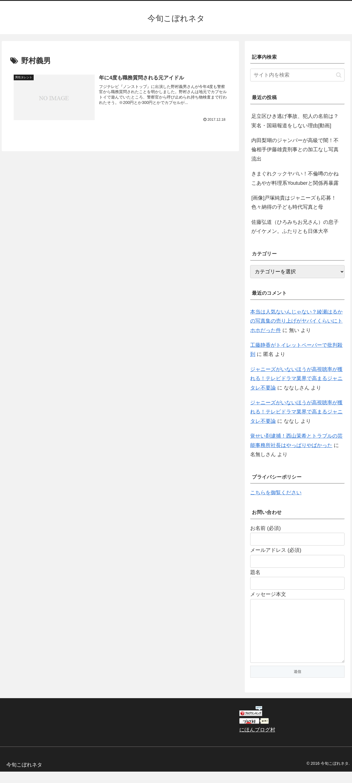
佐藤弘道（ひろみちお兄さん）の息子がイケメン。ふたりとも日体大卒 (295, 226)
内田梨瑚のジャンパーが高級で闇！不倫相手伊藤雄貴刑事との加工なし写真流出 (295, 150)
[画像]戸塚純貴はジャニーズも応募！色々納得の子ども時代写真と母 (293, 202)
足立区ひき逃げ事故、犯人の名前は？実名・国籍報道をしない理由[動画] (295, 120)
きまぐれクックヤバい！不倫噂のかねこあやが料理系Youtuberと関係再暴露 (295, 178)
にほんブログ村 (257, 741)
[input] (297, 75)
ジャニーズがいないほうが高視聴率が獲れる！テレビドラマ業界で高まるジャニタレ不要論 (296, 378)
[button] (339, 75)
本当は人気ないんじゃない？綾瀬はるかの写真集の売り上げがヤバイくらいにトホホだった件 (296, 321)
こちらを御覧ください (276, 492)
